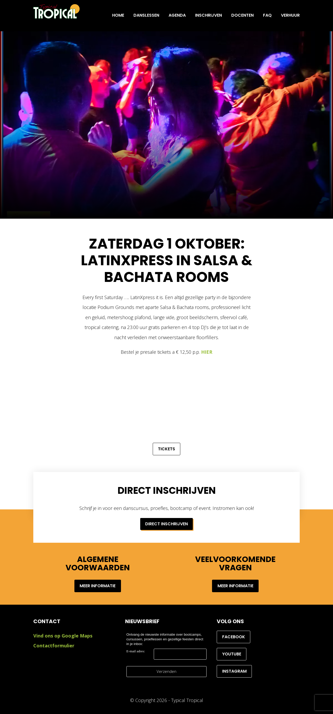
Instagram (234, 671)
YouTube (231, 654)
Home (118, 15)
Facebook (233, 637)
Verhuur (290, 15)
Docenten (242, 15)
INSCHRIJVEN (208, 15)
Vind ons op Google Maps (62, 636)
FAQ (267, 15)
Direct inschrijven (166, 524)
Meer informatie (98, 586)
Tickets (166, 449)
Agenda (177, 15)
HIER (206, 352)
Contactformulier (53, 645)
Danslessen (146, 15)
